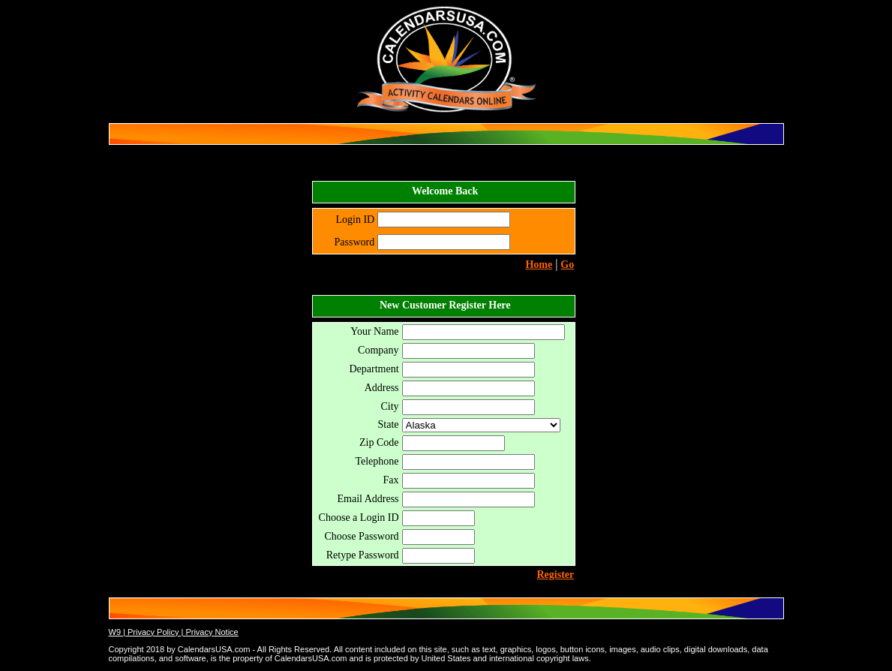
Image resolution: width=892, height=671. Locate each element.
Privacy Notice (211, 631)
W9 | (118, 631)
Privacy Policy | (156, 631)
